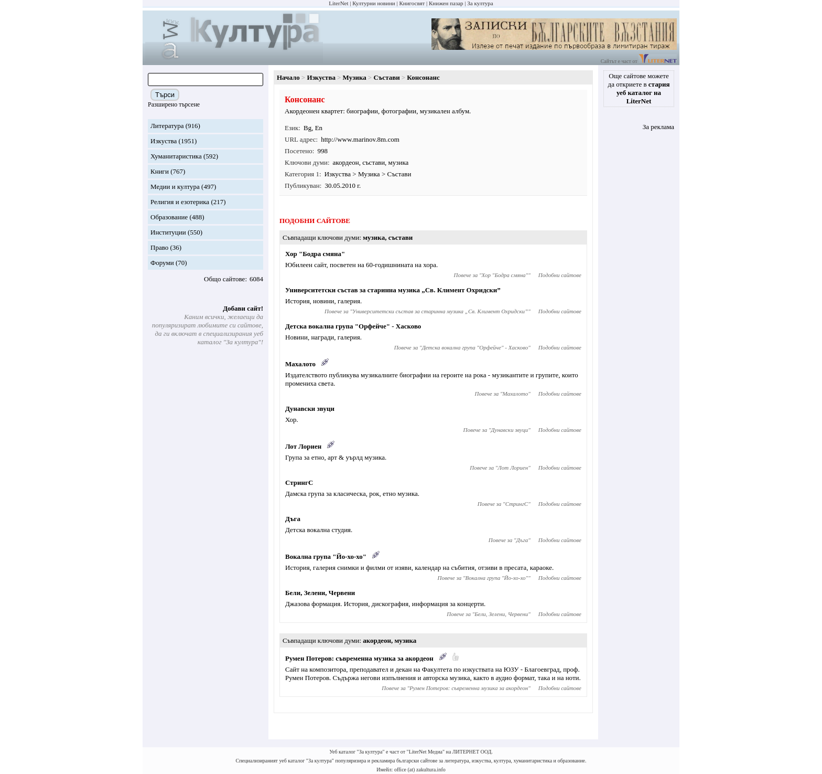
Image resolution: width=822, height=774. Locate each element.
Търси (165, 95)
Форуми (162, 263)
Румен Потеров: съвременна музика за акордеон (359, 658)
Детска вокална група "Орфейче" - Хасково (353, 326)
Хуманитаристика (176, 156)
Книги (159, 171)
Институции (168, 232)
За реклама (658, 127)
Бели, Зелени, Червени (320, 593)
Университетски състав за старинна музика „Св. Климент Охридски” (393, 290)
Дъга (292, 519)
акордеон (346, 162)
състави (373, 162)
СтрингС (299, 482)
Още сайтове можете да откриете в (639, 88)
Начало (288, 77)
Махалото (300, 364)
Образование (169, 217)
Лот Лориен (303, 446)
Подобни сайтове (559, 275)
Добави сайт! (243, 308)
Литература (166, 126)
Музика (354, 77)
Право (159, 247)
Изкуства (163, 141)
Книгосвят (412, 3)
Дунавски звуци (309, 408)
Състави (386, 77)
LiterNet (338, 3)
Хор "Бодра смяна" (315, 254)
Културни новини (373, 3)
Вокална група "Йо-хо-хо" (325, 556)
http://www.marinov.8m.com (360, 139)
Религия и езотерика (179, 202)
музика (398, 162)
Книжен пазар (446, 3)
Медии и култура (175, 186)
